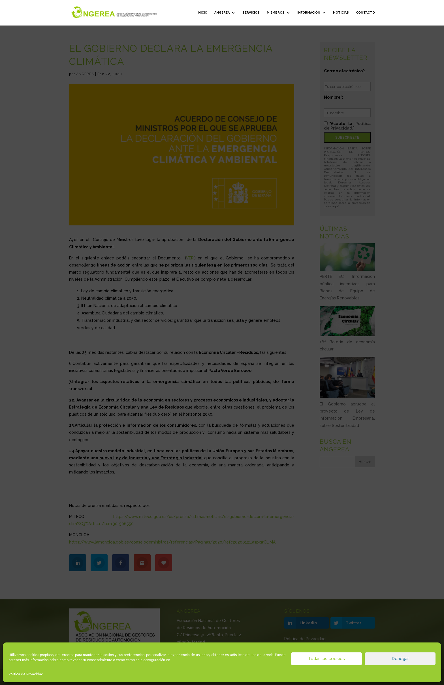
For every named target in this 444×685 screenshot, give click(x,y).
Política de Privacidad (25, 674)
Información (308, 12)
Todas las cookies (326, 658)
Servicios (251, 12)
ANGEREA (222, 12)
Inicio (202, 12)
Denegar (400, 658)
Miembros (276, 12)
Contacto (365, 12)
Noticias (341, 12)
